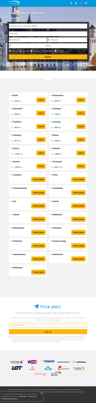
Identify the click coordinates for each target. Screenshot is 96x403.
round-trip (24, 51)
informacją (15, 341)
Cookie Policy (22, 396)
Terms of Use (32, 396)
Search (48, 57)
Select (41, 100)
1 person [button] (48, 46)
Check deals (38, 179)
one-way (13, 51)
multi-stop (35, 51)
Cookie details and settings (9, 398)
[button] (76, 3)
